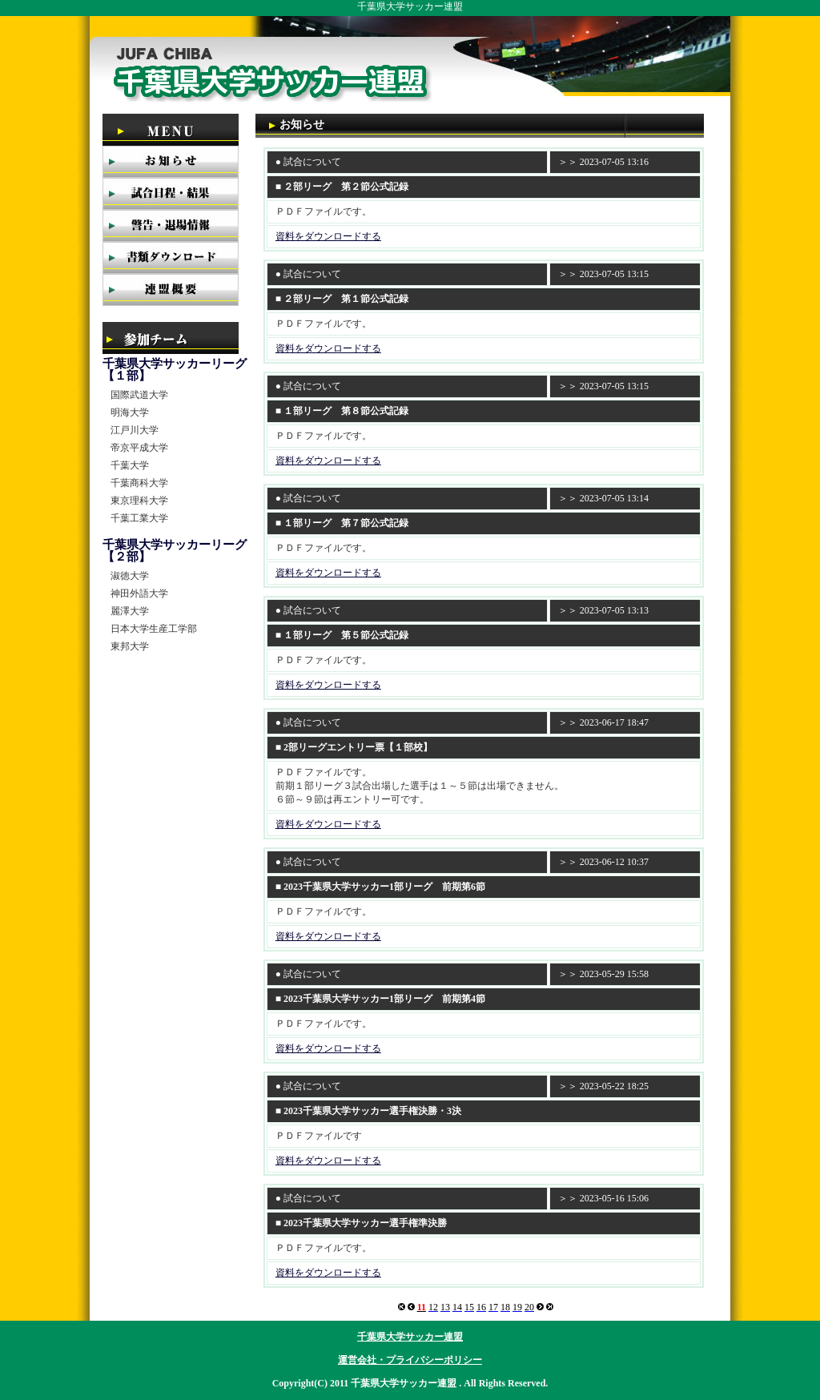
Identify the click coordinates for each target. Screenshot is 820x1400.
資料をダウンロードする (328, 236)
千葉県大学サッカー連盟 (410, 1336)
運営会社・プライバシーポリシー (410, 1360)
